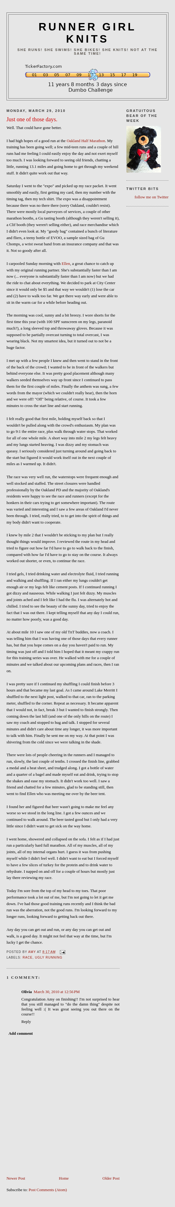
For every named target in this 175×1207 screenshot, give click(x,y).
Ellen (66, 263)
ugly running (49, 957)
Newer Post (16, 1178)
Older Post (111, 1178)
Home (64, 1178)
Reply (26, 1021)
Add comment (20, 1033)
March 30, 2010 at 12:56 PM (57, 991)
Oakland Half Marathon (86, 140)
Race (28, 957)
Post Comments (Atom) (47, 1189)
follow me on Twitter (151, 197)
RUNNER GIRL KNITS (87, 33)
